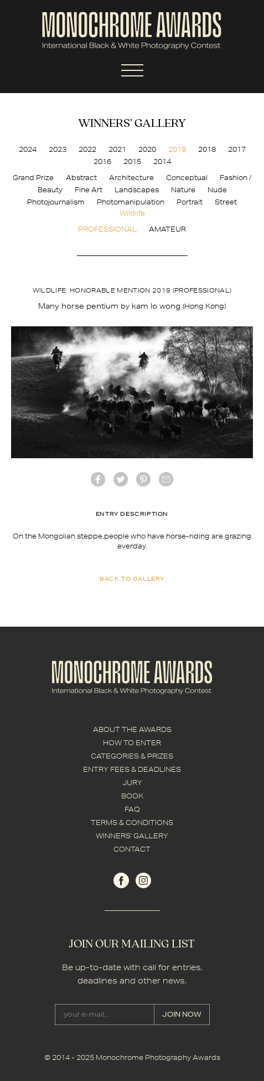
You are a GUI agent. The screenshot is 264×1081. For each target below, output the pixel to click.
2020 (147, 149)
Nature (183, 189)
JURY (132, 782)
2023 (57, 149)
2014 (162, 161)
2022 (87, 149)
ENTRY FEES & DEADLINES (132, 769)
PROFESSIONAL (107, 229)
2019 (177, 149)
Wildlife (132, 213)
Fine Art (88, 189)
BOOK (132, 796)
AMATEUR (167, 229)
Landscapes (137, 189)
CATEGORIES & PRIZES (132, 756)
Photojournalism (56, 202)
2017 (237, 149)
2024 (28, 149)
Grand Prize (33, 177)
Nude (217, 189)
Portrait (190, 202)
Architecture (131, 177)
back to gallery (132, 578)
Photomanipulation (130, 202)
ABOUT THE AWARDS (132, 729)
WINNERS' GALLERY (132, 836)
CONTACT (132, 849)
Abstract (81, 177)
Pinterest (143, 479)
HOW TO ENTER (132, 742)
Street (226, 202)
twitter (120, 479)
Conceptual (187, 177)
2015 (132, 161)
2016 (102, 161)
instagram (143, 880)
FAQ (132, 809)
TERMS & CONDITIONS (132, 822)
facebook (98, 479)
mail (166, 479)
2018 (207, 149)
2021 (117, 149)
